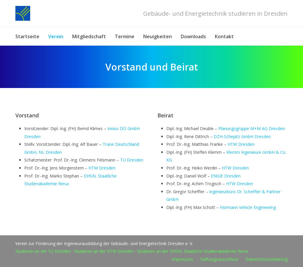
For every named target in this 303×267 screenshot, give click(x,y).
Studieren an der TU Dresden (43, 251)
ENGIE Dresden (226, 176)
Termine (124, 36)
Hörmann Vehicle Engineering (248, 207)
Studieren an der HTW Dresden (104, 251)
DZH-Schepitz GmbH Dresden (242, 136)
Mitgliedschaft (89, 36)
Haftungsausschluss (219, 259)
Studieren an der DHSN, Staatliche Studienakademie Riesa (192, 251)
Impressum (182, 259)
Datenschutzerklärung (267, 259)
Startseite (27, 36)
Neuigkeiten (157, 36)
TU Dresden (131, 160)
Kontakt (224, 36)
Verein (55, 36)
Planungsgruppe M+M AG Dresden (251, 128)
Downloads (193, 36)
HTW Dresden (101, 168)
